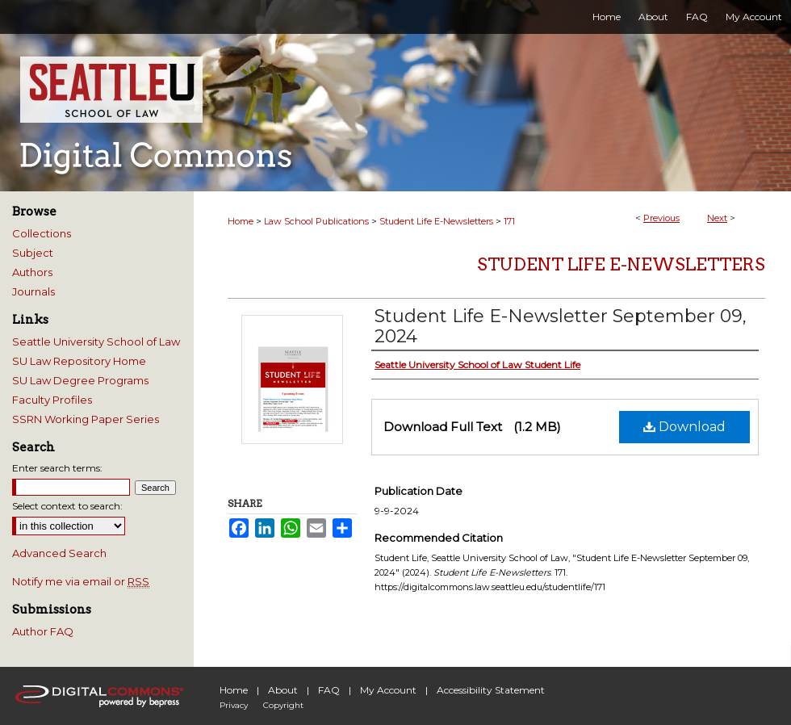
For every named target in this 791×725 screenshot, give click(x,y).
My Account (388, 690)
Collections (41, 233)
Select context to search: (67, 506)
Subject (32, 252)
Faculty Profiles (52, 399)
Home (240, 221)
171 (509, 221)
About (283, 690)
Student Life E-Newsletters (436, 221)
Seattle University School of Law (96, 341)
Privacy (234, 705)
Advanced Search (59, 553)
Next (717, 218)
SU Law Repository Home (79, 360)
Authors (32, 272)
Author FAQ (42, 631)
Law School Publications (316, 221)
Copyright (283, 705)
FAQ (329, 690)
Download (684, 426)
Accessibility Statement (491, 690)
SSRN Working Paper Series (85, 419)
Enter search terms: (57, 468)
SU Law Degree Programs (80, 380)
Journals (33, 291)
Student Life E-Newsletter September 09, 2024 (561, 326)
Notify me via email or (80, 581)
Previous (661, 218)
